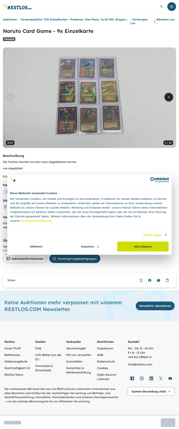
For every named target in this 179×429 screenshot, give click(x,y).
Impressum (105, 348)
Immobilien (74, 361)
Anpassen (90, 246)
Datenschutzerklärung (36, 220)
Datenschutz (106, 361)
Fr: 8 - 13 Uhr (136, 352)
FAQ (38, 348)
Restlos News (13, 374)
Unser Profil (12, 348)
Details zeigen (152, 234)
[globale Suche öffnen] (161, 6)
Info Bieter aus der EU (48, 357)
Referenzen (12, 355)
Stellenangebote (15, 361)
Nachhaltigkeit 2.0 (17, 368)
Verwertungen (76, 348)
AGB (100, 355)
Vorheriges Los (138, 21)
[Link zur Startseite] (17, 6)
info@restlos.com (140, 364)
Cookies (102, 368)
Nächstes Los (165, 21)
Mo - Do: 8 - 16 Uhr (140, 348)
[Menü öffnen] (171, 6)
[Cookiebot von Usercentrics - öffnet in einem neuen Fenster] (153, 179)
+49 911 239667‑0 (140, 357)
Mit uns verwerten (78, 355)
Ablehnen (36, 246)
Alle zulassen (143, 246)
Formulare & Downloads (44, 368)
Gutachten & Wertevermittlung (78, 370)
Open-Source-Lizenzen (107, 377)
